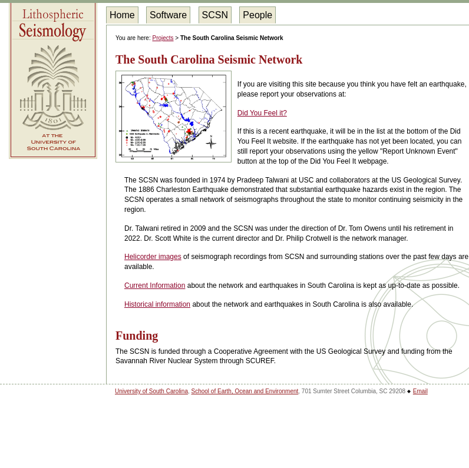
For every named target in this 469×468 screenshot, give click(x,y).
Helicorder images (152, 257)
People (257, 15)
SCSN (215, 15)
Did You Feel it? (262, 113)
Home (122, 15)
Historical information (157, 304)
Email (420, 391)
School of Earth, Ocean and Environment (245, 391)
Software (168, 15)
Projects (162, 38)
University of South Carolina (151, 391)
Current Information (154, 285)
